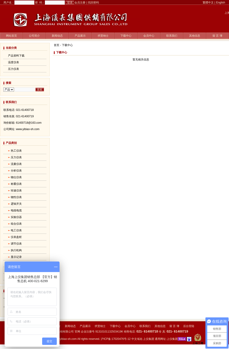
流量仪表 (16, 164)
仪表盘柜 (16, 237)
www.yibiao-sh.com (65, 339)
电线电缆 (16, 210)
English (220, 2)
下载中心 (125, 35)
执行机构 (16, 250)
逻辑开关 (16, 203)
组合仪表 (16, 223)
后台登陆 (188, 326)
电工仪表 (16, 230)
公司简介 (34, 35)
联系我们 (171, 35)
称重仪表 (16, 183)
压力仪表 (13, 69)
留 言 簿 (217, 35)
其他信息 (194, 35)
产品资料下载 (16, 55)
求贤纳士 (103, 35)
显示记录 (16, 257)
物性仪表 (16, 197)
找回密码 (93, 2)
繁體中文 (208, 2)
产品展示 (80, 35)
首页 (56, 45)
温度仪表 (13, 62)
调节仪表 (16, 243)
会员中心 (148, 35)
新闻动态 (57, 35)
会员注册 (79, 2)
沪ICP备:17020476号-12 (116, 339)
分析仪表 (16, 170)
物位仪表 (16, 177)
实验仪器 (16, 217)
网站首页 (11, 35)
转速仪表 (16, 190)
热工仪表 (16, 150)
